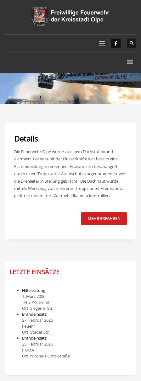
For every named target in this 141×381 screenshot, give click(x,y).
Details (26, 138)
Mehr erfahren (104, 218)
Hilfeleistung (33, 290)
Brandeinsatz (34, 314)
